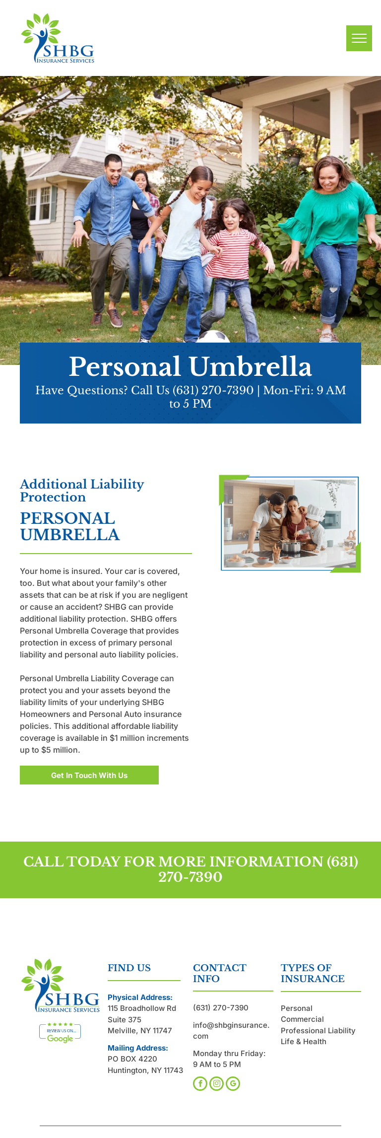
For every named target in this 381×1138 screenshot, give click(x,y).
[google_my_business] (233, 1084)
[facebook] (200, 1084)
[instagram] (216, 1084)
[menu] (359, 38)
